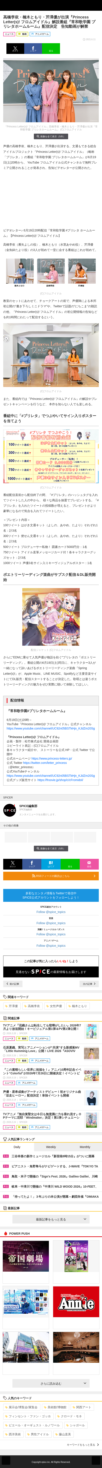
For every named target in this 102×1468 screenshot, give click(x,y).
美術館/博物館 (55, 1407)
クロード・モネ (69, 1416)
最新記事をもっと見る (61, 1219)
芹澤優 (11, 1006)
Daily (17, 1147)
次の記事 (89, 984)
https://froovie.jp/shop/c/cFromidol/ (60, 780)
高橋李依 (32, 1006)
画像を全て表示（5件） (51, 136)
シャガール (75, 1425)
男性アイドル (38, 1434)
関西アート (82, 1407)
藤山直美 (63, 1434)
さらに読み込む (63, 1383)
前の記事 (13, 984)
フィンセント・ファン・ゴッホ (28, 1416)
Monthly (85, 1147)
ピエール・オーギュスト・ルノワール (32, 1425)
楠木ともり (77, 1006)
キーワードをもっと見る (83, 1444)
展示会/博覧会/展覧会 (21, 1407)
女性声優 (54, 1006)
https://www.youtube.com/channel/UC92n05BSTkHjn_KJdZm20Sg (51, 728)
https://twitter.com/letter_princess (45, 763)
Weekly (51, 1147)
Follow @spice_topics (51, 912)
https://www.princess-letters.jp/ (52, 758)
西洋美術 (13, 1434)
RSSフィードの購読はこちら (63, 876)
